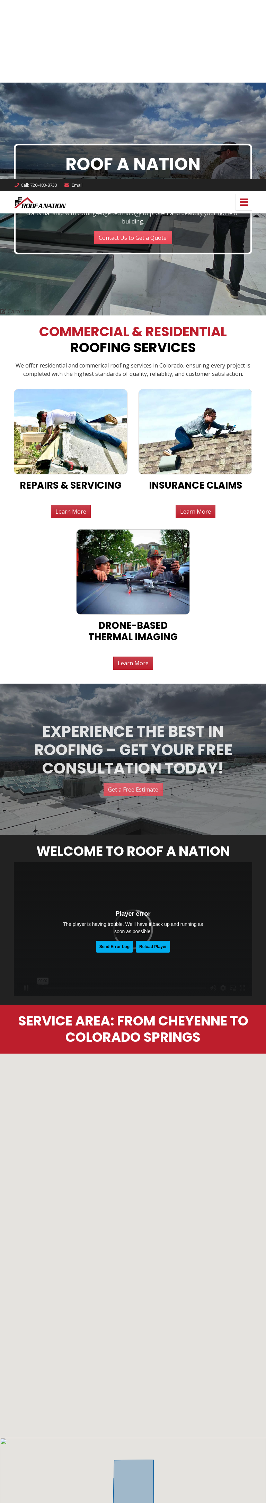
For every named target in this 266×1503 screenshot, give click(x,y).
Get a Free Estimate (133, 202)
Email (73, 6)
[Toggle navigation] (244, 23)
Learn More (133, 76)
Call (35, 6)
